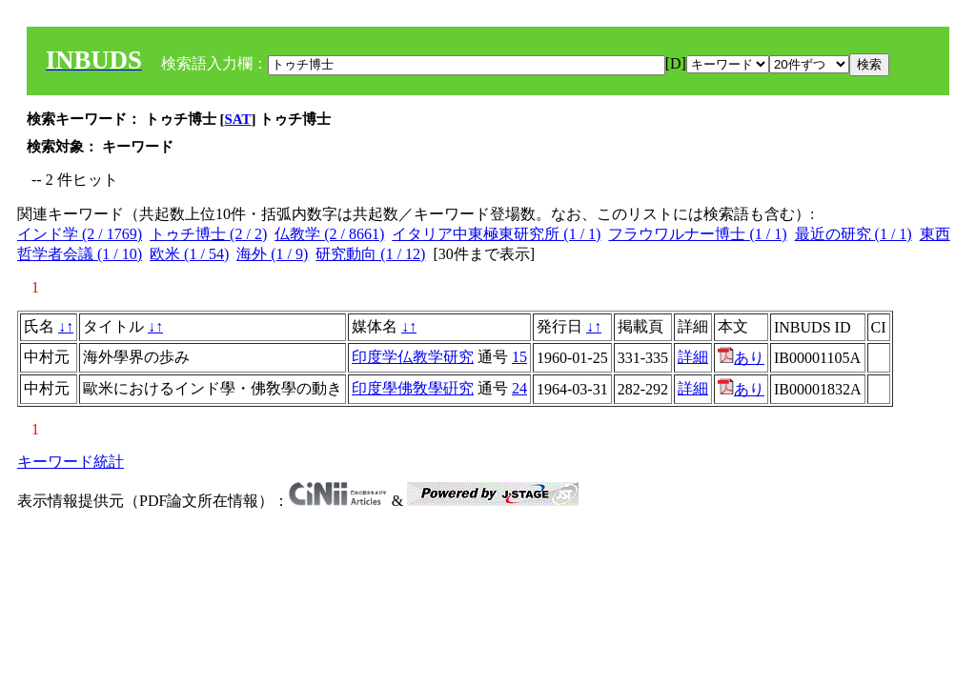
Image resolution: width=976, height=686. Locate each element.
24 (519, 388)
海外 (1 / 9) (272, 254)
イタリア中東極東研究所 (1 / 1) (496, 234)
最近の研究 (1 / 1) (853, 234)
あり (741, 358)
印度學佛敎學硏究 (413, 388)
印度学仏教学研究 (413, 357)
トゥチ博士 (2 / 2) (208, 234)
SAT (238, 119)
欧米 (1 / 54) (189, 254)
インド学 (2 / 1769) (79, 234)
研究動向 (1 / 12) (370, 254)
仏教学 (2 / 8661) (329, 234)
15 (519, 357)
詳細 (693, 357)
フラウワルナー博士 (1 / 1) (697, 234)
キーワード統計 (70, 462)
